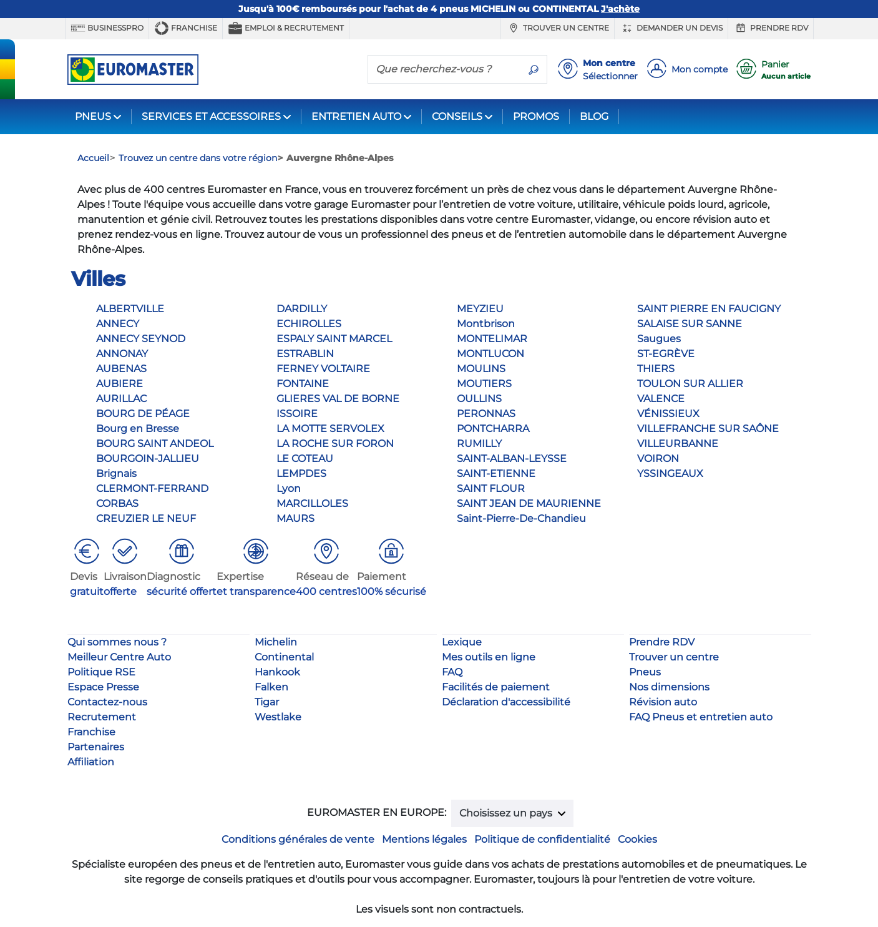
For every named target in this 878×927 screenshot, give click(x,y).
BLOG (594, 116)
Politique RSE (101, 672)
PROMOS (536, 116)
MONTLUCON (490, 354)
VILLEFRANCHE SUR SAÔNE (708, 428)
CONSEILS (457, 116)
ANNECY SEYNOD (140, 339)
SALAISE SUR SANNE (689, 324)
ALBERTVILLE (130, 309)
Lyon (288, 488)
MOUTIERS (484, 384)
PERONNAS (486, 413)
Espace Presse (103, 687)
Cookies (637, 839)
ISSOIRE (297, 413)
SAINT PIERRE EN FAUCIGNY (709, 309)
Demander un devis (671, 28)
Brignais (116, 473)
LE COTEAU (304, 458)
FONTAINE (302, 384)
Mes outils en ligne (488, 657)
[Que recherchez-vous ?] (444, 69)
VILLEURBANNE (677, 443)
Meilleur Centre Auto (119, 657)
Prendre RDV (770, 28)
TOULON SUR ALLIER (690, 384)
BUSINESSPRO (107, 28)
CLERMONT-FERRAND (152, 488)
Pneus (645, 672)
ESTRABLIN (305, 354)
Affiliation (90, 762)
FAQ (452, 672)
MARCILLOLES (312, 503)
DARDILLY (301, 309)
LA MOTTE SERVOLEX (330, 428)
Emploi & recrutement (286, 28)
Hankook (277, 672)
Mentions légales (424, 839)
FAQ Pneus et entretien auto (701, 717)
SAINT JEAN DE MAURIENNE (529, 503)
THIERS (656, 369)
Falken (271, 687)
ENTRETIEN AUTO (356, 116)
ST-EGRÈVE (666, 354)
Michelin (276, 642)
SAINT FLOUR (491, 488)
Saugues (659, 339)
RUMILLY (479, 443)
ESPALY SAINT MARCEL (334, 339)
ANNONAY (122, 354)
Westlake (278, 717)
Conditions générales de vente (298, 839)
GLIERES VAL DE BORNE (337, 399)
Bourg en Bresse (137, 428)
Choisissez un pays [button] (507, 813)
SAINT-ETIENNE (496, 473)
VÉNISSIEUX (668, 413)
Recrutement (101, 717)
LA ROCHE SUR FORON (335, 443)
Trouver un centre (557, 28)
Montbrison (486, 324)
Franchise (185, 28)
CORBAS (117, 503)
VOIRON (658, 458)
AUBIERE (119, 384)
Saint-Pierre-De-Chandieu (521, 518)
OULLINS (479, 399)
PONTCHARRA (493, 428)
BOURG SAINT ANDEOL (154, 443)
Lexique (462, 642)
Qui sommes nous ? (117, 642)
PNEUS (93, 116)
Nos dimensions (669, 687)
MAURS (295, 518)
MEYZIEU (480, 309)
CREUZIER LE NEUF (146, 518)
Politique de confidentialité (542, 839)
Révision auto (663, 702)
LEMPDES (301, 473)
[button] (87, 567)
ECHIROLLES (308, 324)
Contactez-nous (107, 702)
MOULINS (481, 369)
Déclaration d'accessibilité (506, 702)
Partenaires (95, 747)
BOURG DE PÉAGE (143, 413)
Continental (284, 657)
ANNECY (117, 324)
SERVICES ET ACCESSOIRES (211, 116)
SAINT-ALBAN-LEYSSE (512, 458)
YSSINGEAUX (670, 473)
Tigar (267, 702)
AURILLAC (121, 399)
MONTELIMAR (492, 339)
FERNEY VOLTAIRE (323, 369)
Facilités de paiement (496, 687)
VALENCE (661, 399)
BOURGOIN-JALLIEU (147, 458)
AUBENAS (121, 369)
